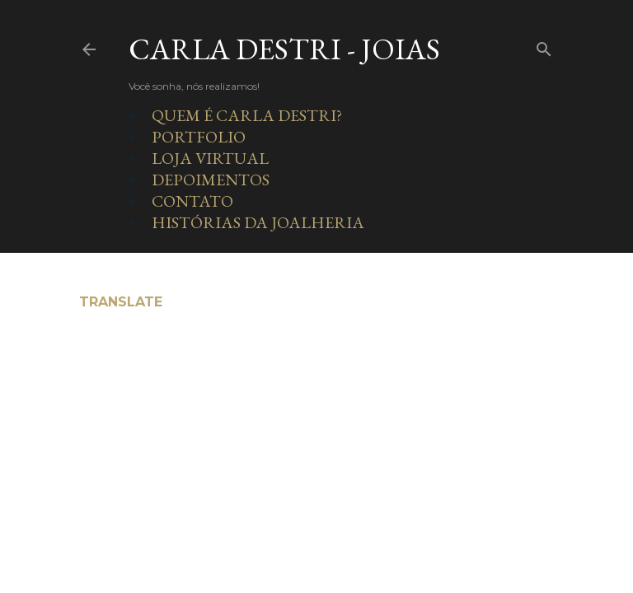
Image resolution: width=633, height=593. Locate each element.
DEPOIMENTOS (211, 179)
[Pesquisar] (544, 46)
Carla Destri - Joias (284, 49)
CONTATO (192, 201)
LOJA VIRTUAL (210, 158)
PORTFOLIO (199, 136)
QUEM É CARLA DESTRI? (247, 115)
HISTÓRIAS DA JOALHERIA (258, 222)
